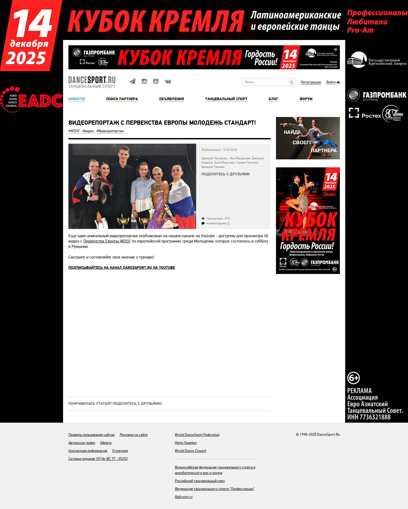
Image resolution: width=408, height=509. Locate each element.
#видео (88, 131)
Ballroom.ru (183, 497)
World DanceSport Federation (197, 435)
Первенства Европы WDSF (107, 241)
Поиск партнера (122, 99)
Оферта (106, 443)
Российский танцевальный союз (200, 481)
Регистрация (311, 82)
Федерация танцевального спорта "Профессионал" (214, 489)
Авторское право (81, 443)
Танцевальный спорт (226, 99)
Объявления (171, 99)
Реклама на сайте (134, 435)
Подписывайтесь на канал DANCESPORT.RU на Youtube (121, 267)
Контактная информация (87, 451)
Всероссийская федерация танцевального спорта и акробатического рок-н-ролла (215, 470)
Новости (76, 99)
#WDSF (74, 131)
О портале (120, 451)
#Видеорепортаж (110, 131)
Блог (273, 99)
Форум (306, 99)
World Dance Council (190, 451)
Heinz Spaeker (186, 443)
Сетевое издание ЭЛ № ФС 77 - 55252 (98, 459)
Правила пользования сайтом (91, 435)
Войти (331, 82)
